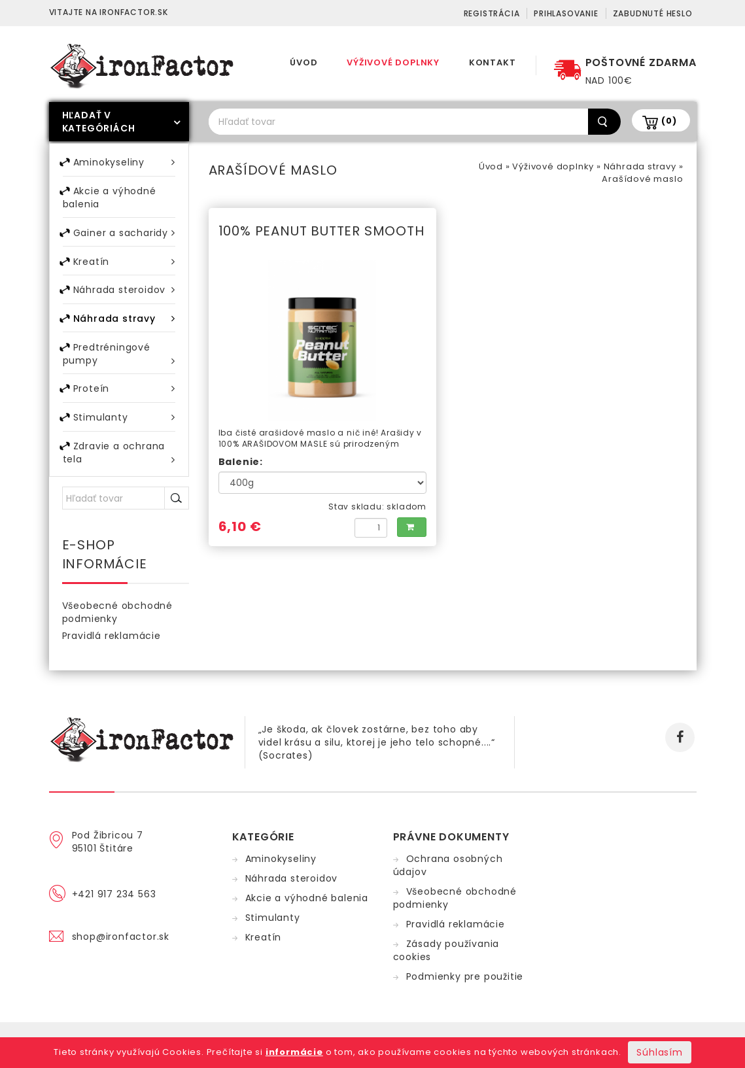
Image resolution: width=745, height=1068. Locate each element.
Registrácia (492, 13)
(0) (668, 120)
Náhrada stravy (640, 166)
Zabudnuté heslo (653, 13)
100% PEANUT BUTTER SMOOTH (321, 231)
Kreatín (124, 264)
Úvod (303, 62)
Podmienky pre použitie (465, 984)
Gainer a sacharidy (124, 234)
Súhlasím (659, 1052)
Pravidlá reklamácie (111, 644)
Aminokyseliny (124, 162)
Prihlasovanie (566, 13)
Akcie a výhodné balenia (109, 199)
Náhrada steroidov (124, 293)
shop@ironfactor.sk (120, 945)
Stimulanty (124, 424)
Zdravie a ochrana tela (119, 460)
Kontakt (492, 62)
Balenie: (240, 461)
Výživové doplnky (393, 62)
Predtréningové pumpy (119, 359)
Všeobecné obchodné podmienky (117, 621)
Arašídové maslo (642, 179)
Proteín (124, 395)
